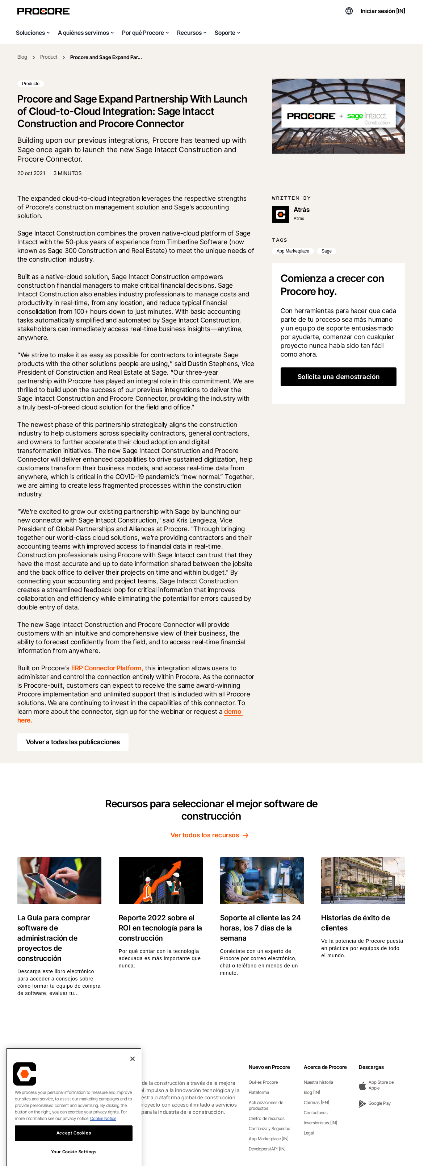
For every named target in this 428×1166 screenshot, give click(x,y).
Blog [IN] (312, 1092)
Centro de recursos (267, 1118)
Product (48, 57)
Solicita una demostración (339, 376)
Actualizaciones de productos (266, 1105)
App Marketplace (293, 251)
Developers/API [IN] (267, 1149)
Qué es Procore (263, 1082)
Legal (309, 1133)
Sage (327, 251)
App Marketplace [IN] (269, 1138)
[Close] (132, 1072)
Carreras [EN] (316, 1102)
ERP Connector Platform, (107, 668)
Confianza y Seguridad (269, 1128)
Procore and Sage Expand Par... (106, 57)
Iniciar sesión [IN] (383, 10)
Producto (30, 83)
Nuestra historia (318, 1082)
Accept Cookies (73, 1146)
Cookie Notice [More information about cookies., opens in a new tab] (103, 1131)
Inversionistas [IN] (320, 1122)
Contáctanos (316, 1112)
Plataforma (259, 1092)
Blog (22, 57)
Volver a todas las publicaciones (73, 742)
